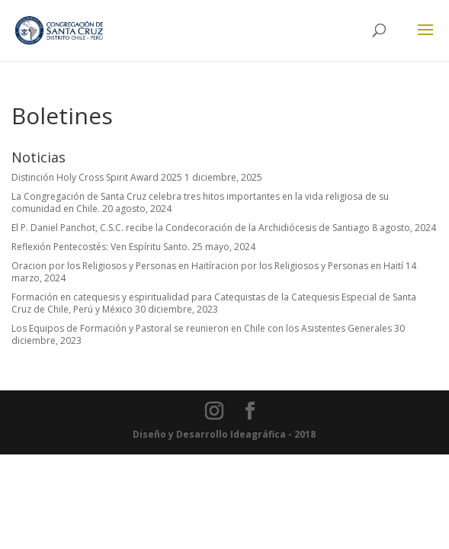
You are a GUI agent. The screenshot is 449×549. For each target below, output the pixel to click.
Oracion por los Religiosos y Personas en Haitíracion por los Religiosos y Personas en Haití (207, 265)
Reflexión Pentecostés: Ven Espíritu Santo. (100, 246)
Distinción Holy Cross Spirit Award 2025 (96, 177)
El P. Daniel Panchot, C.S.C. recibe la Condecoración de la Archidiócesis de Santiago (190, 227)
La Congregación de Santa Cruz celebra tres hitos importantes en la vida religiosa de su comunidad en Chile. (200, 202)
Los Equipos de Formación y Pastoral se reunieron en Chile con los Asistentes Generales (201, 328)
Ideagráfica (258, 434)
